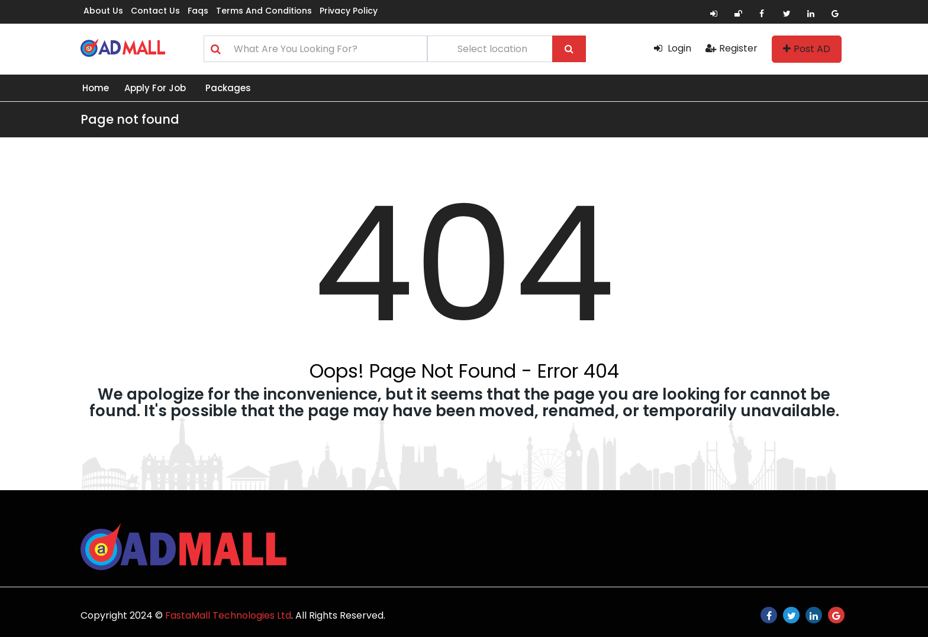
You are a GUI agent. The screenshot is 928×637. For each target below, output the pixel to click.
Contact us (155, 11)
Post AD (806, 49)
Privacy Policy (349, 11)
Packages (228, 88)
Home (95, 88)
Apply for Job (155, 88)
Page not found (129, 119)
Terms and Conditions (264, 11)
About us (103, 11)
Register (731, 48)
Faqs (198, 11)
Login (672, 48)
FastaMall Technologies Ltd (228, 615)
